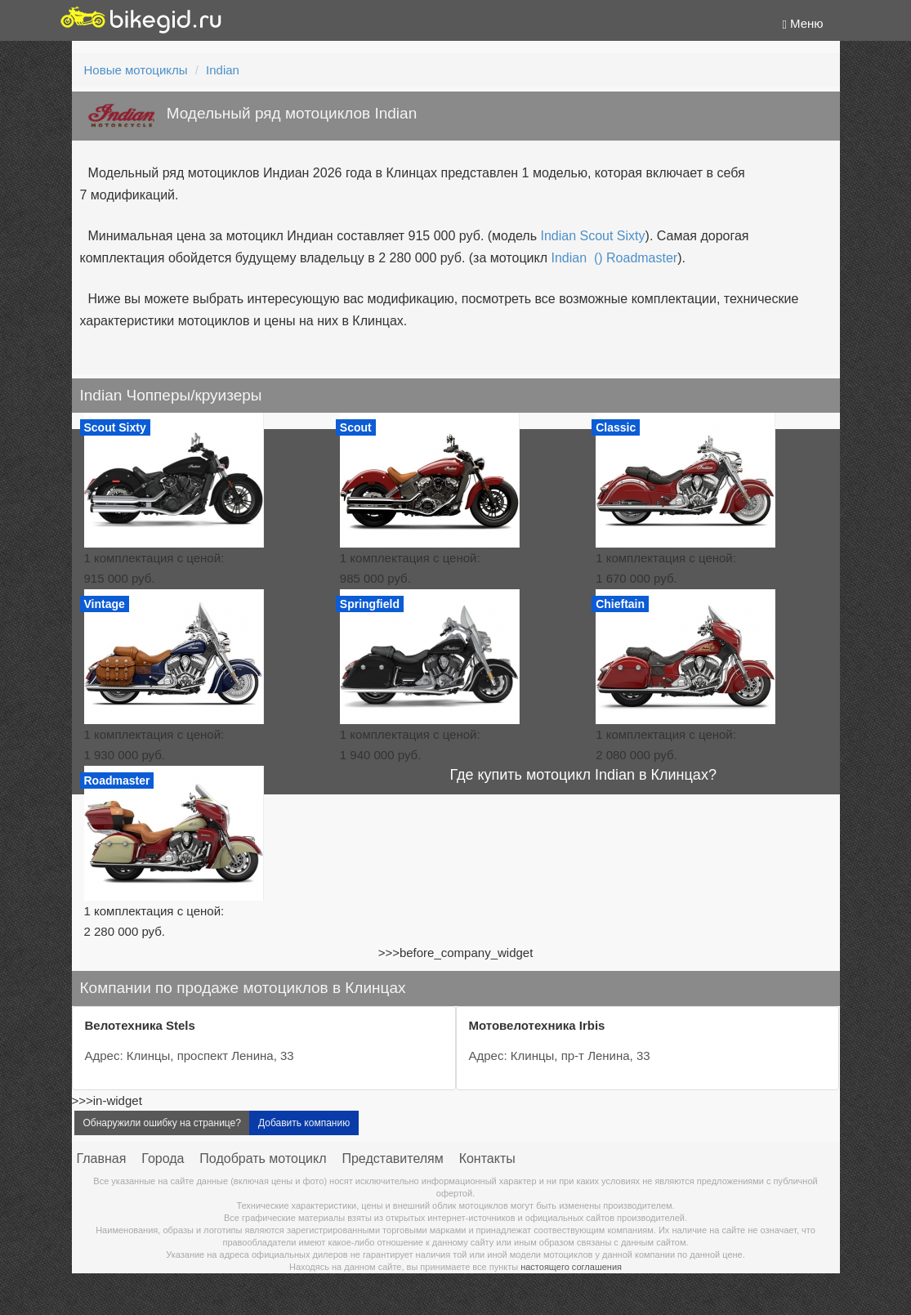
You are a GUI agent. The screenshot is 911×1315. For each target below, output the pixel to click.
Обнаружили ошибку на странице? (162, 1123)
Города (162, 1158)
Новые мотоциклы (136, 70)
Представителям (392, 1158)
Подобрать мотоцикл (262, 1158)
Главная (102, 1158)
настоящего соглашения (571, 1267)
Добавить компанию (304, 1123)
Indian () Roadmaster (614, 258)
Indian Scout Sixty (592, 236)
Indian (222, 70)
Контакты (487, 1158)
